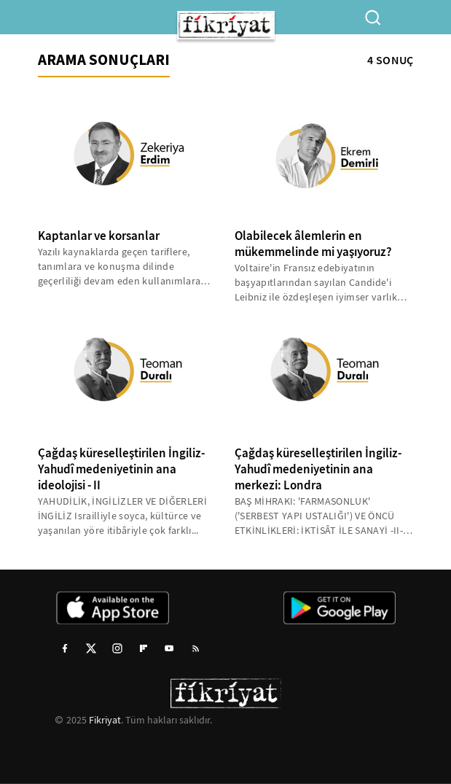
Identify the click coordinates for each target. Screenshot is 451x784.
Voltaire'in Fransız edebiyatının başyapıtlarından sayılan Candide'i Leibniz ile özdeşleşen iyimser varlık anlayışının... (316, 282)
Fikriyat (105, 719)
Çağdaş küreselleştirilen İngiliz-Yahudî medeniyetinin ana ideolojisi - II (121, 469)
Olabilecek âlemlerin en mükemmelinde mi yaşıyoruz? (313, 244)
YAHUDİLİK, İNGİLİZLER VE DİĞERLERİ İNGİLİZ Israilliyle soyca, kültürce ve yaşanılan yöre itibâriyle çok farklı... (123, 515)
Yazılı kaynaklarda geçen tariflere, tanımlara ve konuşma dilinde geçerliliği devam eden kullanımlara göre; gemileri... (119, 266)
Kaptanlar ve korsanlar (99, 236)
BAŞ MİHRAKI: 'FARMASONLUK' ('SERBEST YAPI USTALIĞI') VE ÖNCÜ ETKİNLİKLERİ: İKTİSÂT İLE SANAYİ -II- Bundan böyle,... (319, 515)
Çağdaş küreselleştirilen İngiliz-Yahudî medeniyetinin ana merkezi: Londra (318, 469)
